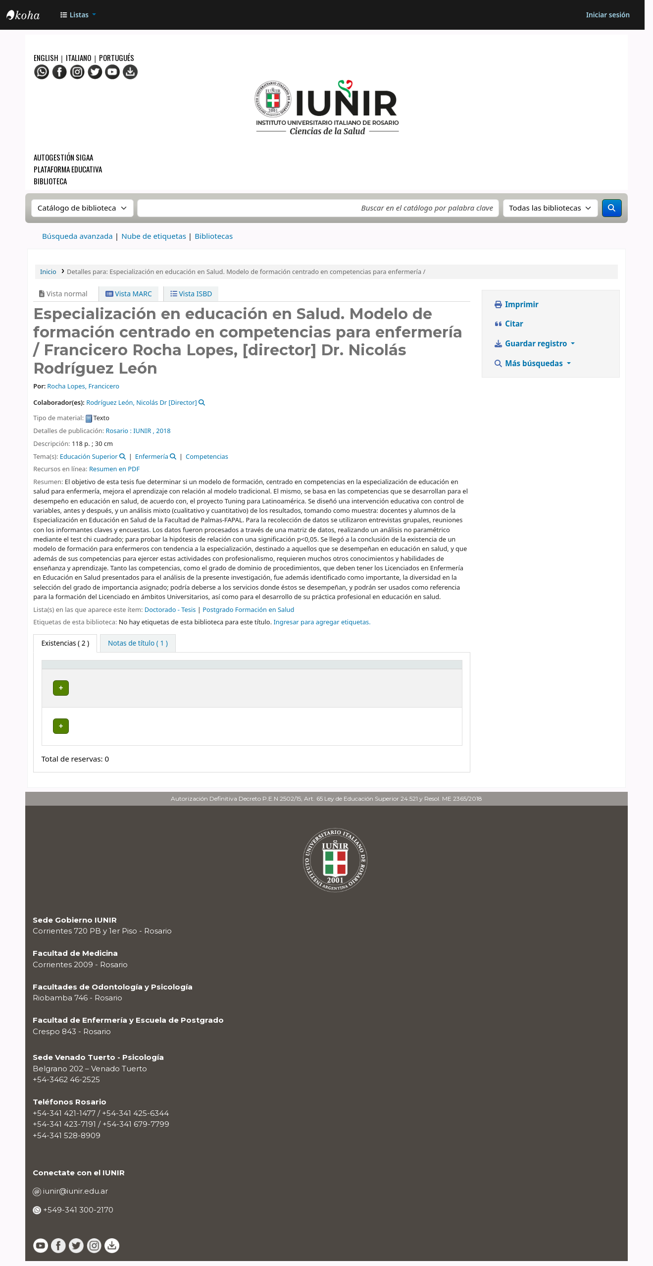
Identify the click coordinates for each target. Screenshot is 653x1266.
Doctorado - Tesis (170, 609)
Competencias (207, 456)
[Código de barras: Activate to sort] (429, 675)
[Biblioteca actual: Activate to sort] (132, 675)
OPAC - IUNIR (31, 16)
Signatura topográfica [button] (243, 674)
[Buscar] (612, 208)
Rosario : (119, 430)
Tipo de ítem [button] (58, 674)
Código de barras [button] (416, 674)
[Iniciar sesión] (607, 15)
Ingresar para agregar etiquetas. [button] (321, 621)
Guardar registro (531, 343)
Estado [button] (325, 679)
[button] (78, 15)
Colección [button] (189, 679)
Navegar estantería (253, 703)
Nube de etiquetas (153, 236)
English (47, 57)
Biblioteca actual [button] (116, 674)
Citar (508, 324)
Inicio (48, 271)
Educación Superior (89, 456)
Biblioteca (50, 180)
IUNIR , (143, 430)
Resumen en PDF (114, 468)
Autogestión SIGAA (63, 157)
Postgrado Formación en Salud (248, 609)
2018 (163, 430)
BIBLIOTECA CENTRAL (118, 703)
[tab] (138, 643)
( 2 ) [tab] (66, 643)
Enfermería (151, 456)
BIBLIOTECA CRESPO (122, 733)
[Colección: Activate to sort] (194, 675)
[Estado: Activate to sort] (353, 675)
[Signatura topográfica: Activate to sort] (265, 675)
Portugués (116, 57)
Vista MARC (128, 293)
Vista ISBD (191, 293)
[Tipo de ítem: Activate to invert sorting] (68, 675)
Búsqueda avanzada (77, 236)
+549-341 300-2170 (77, 1214)
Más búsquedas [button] (529, 363)
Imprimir (516, 304)
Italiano (78, 57)
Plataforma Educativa (68, 169)
